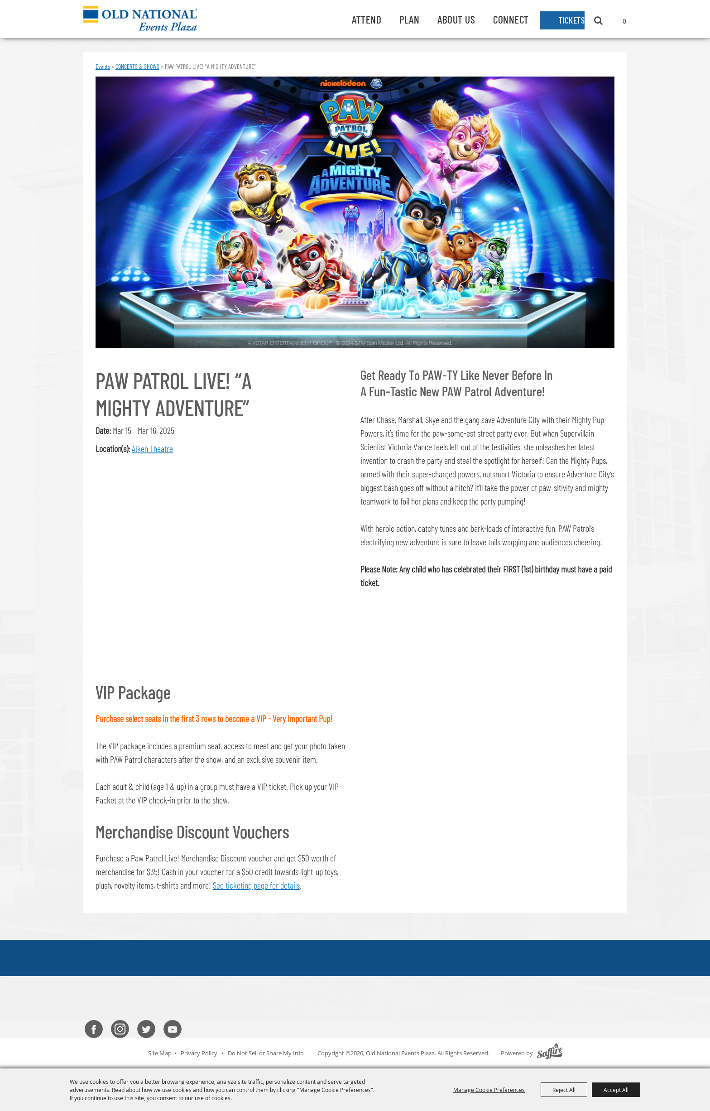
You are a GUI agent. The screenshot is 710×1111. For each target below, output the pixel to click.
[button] (223, 561)
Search (598, 20)
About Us (442, 19)
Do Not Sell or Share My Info (266, 1052)
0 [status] (624, 21)
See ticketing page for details (256, 885)
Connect (496, 19)
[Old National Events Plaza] (145, 19)
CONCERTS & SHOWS (137, 66)
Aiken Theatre (152, 448)
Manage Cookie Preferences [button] (489, 1089)
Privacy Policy (199, 1052)
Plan (395, 19)
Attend (352, 19)
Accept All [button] (616, 1089)
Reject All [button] (564, 1089)
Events (103, 66)
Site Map (160, 1052)
